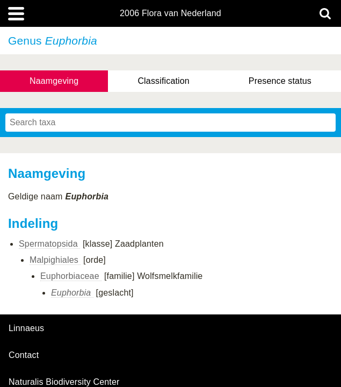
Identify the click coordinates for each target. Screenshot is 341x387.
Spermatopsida (49, 243)
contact (24, 355)
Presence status (280, 80)
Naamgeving (54, 80)
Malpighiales (55, 259)
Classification (163, 80)
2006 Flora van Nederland (170, 13)
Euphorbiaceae (70, 276)
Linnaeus (26, 328)
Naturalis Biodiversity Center (64, 382)
